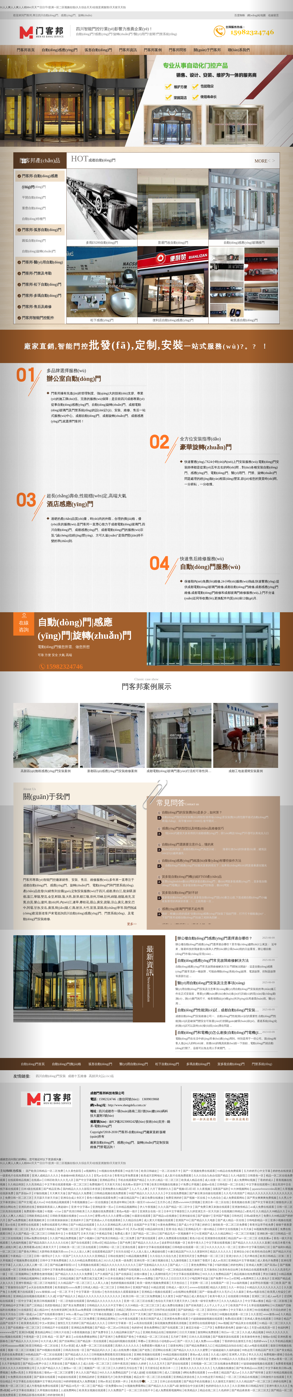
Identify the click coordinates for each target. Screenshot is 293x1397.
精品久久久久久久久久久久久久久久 (99, 1296)
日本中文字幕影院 (174, 1211)
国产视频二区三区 (68, 1229)
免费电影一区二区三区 (210, 1256)
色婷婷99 (137, 1327)
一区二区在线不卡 (170, 1170)
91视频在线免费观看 (111, 1170)
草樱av (142, 1341)
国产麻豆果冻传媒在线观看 (205, 1193)
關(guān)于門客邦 (207, 50)
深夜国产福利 (221, 1188)
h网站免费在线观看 (194, 1372)
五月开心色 (164, 1202)
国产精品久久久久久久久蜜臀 (191, 1350)
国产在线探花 (124, 1274)
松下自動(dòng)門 (167, 1064)
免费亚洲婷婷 (174, 1197)
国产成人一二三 (179, 1265)
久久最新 (239, 1291)
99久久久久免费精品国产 (217, 1274)
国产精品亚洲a (52, 1188)
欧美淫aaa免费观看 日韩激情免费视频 (91, 1309)
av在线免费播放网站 (86, 1336)
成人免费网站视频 (245, 1180)
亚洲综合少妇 (242, 1251)
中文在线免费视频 (176, 1193)
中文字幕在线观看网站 (187, 1274)
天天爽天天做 (58, 1193)
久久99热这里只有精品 (210, 1377)
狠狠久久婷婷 (138, 1363)
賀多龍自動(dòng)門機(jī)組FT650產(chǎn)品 (192, 876)
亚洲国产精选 (141, 1287)
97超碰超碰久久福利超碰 (225, 1350)
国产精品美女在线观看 (243, 1323)
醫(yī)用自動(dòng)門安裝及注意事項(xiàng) (211, 983)
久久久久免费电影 (152, 1269)
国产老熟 (145, 1350)
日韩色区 (236, 1215)
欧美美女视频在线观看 (92, 1390)
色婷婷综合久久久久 (218, 1385)
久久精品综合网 (132, 1220)
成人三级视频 (172, 1372)
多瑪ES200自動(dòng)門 (102, 242)
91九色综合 (215, 1197)
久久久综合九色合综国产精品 (211, 1175)
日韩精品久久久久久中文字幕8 (105, 1305)
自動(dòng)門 (105, 1142)
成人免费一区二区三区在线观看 (95, 1345)
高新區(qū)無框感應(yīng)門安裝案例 (46, 771)
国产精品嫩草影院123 (63, 1265)
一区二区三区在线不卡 (140, 1390)
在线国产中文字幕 (145, 1224)
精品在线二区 (208, 1390)
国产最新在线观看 (45, 1377)
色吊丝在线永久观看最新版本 (122, 1291)
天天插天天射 (201, 1359)
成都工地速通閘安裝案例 (246, 771)
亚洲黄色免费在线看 (176, 1318)
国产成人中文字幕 (190, 1224)
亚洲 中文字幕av (81, 1206)
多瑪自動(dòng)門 (198, 1064)
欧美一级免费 (124, 1260)
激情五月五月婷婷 (69, 1323)
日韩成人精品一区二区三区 (98, 1287)
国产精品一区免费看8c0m (107, 1385)
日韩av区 (97, 1242)
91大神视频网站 (240, 1188)
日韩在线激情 (116, 1256)
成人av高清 (219, 1260)
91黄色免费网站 (167, 1224)
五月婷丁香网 (179, 1336)
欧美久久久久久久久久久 (196, 1368)
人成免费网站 (69, 1390)
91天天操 (246, 1229)
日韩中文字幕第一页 (120, 1323)
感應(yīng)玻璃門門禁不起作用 (183, 909)
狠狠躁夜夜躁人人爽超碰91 (53, 1206)
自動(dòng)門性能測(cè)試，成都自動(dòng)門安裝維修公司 (219, 1010)
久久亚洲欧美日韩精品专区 (248, 1385)
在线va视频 (121, 1314)
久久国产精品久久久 (49, 1368)
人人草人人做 (100, 1283)
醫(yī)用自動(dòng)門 (134, 1064)
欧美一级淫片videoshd (142, 1202)
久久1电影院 (238, 1175)
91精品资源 (157, 1287)
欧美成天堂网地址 (152, 1175)
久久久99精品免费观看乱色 (85, 1260)
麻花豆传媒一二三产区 (199, 1327)
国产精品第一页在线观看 (92, 1341)
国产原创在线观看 (178, 1363)
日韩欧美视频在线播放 (63, 1215)
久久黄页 (168, 1296)
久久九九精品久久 (232, 1301)
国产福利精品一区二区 (191, 1309)
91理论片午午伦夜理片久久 (92, 1359)
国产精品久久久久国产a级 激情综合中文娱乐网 (176, 1385)
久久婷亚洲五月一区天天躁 (203, 1211)
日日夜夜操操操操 (58, 1220)
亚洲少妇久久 (234, 1256)
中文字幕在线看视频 (218, 1242)
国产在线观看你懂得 (51, 1314)
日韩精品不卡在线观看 (55, 1327)
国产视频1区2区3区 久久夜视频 (192, 1188)
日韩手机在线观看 (165, 1309)
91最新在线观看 (141, 1215)
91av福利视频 (240, 1283)
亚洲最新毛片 (105, 1377)
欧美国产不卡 (238, 1305)
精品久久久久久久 (221, 1251)
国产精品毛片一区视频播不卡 (177, 1233)
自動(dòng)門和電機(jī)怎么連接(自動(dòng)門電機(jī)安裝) (219, 1032)
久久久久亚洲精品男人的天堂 (114, 1224)
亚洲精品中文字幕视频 (241, 1260)
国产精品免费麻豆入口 (199, 1345)
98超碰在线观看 (67, 1377)
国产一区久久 (185, 1341)
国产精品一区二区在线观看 (97, 1229)
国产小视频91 (87, 1238)
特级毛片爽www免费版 (140, 1278)
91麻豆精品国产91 (129, 1197)
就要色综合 (49, 1278)
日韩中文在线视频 (228, 1229)
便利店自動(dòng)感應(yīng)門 (173, 320)
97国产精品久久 (66, 1296)
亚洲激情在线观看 (216, 1238)
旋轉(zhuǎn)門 (146, 1142)
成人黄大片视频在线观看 (159, 1220)
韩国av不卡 (121, 1229)
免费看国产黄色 (125, 1336)
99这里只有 (132, 1170)
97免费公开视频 (190, 1184)
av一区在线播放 (99, 1202)
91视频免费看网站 (136, 1385)
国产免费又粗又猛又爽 (89, 1278)
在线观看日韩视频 (239, 1296)
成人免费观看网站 (234, 1197)
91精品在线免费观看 (229, 1170)
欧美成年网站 (119, 1202)
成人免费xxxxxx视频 (207, 1341)
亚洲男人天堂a (238, 1354)
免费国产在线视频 (129, 1269)
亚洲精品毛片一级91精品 (200, 1229)
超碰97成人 (243, 1327)
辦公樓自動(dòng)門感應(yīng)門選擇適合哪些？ (215, 938)
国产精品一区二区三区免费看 (78, 1318)
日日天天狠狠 (187, 1332)
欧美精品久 (191, 1390)
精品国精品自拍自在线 (229, 1345)
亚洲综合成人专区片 (72, 1197)
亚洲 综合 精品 (175, 1229)
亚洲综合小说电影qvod (161, 1341)
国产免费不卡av (219, 1278)
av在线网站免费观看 (185, 1291)
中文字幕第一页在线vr (89, 1291)
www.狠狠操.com (45, 1291)
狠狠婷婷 (171, 1332)
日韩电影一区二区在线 (230, 1184)
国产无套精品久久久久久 (153, 1265)
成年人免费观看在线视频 (173, 1238)
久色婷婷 (224, 1390)
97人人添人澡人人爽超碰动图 (148, 1251)
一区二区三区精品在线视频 (242, 1377)
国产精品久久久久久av (146, 1242)
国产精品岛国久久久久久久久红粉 (49, 1242)
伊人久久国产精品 (87, 1372)
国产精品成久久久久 (93, 1323)
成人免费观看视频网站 (169, 1390)
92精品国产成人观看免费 (176, 1359)
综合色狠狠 (117, 1359)
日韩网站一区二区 (109, 1247)
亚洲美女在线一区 (151, 1211)
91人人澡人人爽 (80, 1251)
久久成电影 (99, 1269)
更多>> (132, 924)
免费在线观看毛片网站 (55, 1224)
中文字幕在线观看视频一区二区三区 (66, 1184)
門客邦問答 (178, 50)
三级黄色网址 (176, 1345)
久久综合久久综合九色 (163, 1256)
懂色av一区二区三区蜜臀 (59, 1372)
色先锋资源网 (59, 1309)
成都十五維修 (77, 1076)
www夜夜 (213, 1372)
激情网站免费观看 (208, 1332)
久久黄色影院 (73, 1170)
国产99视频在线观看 (49, 1350)
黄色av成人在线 (199, 1354)
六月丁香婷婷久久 (161, 1188)
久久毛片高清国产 (234, 1193)
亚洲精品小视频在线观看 (156, 1291)
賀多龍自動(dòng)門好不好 (180, 892)
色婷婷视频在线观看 (123, 1283)
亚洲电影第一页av (103, 1206)
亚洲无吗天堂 (187, 1256)
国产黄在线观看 (146, 1238)
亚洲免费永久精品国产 (116, 1188)
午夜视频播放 (80, 1202)
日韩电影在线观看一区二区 (188, 1247)
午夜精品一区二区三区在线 (152, 1336)
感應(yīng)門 (125, 1142)
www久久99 (86, 1215)
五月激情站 (211, 1269)
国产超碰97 (204, 1215)
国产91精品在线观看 (82, 1224)
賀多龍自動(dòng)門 (230, 1064)
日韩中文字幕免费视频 (53, 1260)
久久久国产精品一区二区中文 (175, 1206)
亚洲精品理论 (108, 1180)
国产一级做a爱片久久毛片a (215, 1291)
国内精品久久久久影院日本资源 (82, 1188)
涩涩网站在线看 (162, 1350)
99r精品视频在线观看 (175, 1354)
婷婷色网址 (237, 1265)
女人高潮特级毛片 (161, 1274)
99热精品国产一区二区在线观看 (44, 1354)
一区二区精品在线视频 (179, 1269)
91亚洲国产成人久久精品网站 (214, 1233)
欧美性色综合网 (229, 1269)
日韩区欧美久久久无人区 (59, 1180)
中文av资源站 (47, 1323)
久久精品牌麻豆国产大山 (126, 1332)
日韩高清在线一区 (74, 1350)
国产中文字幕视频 (87, 1180)
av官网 (235, 1278)
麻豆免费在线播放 (153, 1197)
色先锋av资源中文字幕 (136, 1184)
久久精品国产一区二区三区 (74, 1283)
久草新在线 (56, 1363)
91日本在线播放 (114, 1278)
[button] (22, 698)
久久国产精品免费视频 (63, 1238)
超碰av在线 (208, 1184)
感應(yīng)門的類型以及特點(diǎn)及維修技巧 (193, 828)
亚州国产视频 (221, 1215)
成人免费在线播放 (173, 1305)
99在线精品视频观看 (58, 1202)
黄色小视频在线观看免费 (102, 1197)
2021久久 (108, 1260)
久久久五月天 (157, 1363)
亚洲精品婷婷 (87, 1377)
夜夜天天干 (50, 1247)
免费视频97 (96, 1184)
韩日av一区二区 (230, 1332)
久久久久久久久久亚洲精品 (89, 1256)
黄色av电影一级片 (127, 1211)
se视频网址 (90, 1170)
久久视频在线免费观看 (101, 1211)
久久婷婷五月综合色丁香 (128, 1368)
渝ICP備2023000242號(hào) (127, 1121)
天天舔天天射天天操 (46, 1197)
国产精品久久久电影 (203, 1220)
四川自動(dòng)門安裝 (51, 1076)
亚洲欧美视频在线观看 (147, 1354)
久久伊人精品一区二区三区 (163, 1180)
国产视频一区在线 (195, 1197)
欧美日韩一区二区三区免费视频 (142, 1296)
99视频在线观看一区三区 (234, 1314)
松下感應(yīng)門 (102, 320)
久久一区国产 (63, 1256)
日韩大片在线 (61, 1332)
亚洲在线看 (129, 1247)
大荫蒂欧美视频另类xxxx (54, 1251)
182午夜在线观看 (128, 1318)
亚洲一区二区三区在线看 (139, 1301)
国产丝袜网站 (67, 1341)
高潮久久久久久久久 (127, 1345)
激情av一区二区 (72, 1368)
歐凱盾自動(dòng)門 (244, 320)
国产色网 (125, 1242)
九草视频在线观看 (89, 1265)
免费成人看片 (123, 1233)
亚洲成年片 (77, 1220)
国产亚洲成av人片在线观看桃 (103, 1220)
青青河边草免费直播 (126, 1175)
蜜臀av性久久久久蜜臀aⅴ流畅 (112, 1215)
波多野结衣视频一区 (173, 1242)
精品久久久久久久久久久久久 (119, 1265)
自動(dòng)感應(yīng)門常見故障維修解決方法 (213, 960)
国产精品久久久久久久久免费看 (74, 1274)
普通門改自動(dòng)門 (173, 242)
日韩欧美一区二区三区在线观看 (78, 1247)
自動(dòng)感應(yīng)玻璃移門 (244, 242)
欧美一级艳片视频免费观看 (153, 1283)
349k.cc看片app (75, 1314)
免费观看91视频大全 (154, 1345)
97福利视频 (222, 1265)
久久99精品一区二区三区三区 (142, 1305)
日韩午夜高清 (120, 1363)
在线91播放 (141, 1274)
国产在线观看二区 (173, 1327)
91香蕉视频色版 (81, 1332)
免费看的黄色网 (224, 1327)
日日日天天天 (179, 1278)
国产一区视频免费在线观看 (199, 1170)
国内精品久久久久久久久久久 (104, 1301)
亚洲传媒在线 (187, 1215)
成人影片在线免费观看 (178, 1175)
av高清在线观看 (143, 1323)
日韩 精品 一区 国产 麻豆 (57, 1336)
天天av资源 (136, 1229)
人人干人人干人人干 (216, 1305)
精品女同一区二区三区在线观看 (153, 1377)
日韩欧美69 (124, 1287)
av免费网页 (248, 1278)
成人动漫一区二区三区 (218, 1180)
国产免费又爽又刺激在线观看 (212, 1206)
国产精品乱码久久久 (99, 1350)
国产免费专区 (101, 1332)
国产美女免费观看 (74, 1305)
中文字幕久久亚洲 (242, 1309)
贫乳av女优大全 (103, 1175)
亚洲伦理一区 (142, 1260)
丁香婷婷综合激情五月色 (237, 1341)
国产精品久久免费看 (80, 1193)
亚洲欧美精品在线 (154, 1332)
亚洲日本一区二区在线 (216, 1202)
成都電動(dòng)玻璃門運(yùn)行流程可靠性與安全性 (179, 771)
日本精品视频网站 (127, 1206)
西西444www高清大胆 (139, 1309)
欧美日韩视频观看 (45, 1301)
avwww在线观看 (198, 1287)
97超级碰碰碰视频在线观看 (207, 1318)
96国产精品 (183, 1296)
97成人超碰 (137, 1372)
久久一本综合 (237, 1287)
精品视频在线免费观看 (247, 1274)
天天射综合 (151, 1368)
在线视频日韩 (154, 1372)
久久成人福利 (219, 1354)
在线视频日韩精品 (232, 1211)
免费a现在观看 (234, 1318)
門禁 (100, 1147)
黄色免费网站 (152, 1327)
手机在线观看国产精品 (131, 1180)
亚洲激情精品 (240, 1206)
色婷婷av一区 (50, 1318)
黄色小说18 (196, 1238)
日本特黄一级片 (179, 1314)
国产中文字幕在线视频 (99, 1314)
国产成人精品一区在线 (231, 1220)
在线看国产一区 (220, 1283)
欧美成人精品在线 (192, 1180)
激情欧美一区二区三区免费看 (230, 1224)
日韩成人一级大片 (177, 1287)
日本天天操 (88, 1233)
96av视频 (223, 1323)
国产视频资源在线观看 (226, 1336)
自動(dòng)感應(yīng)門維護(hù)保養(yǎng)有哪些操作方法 (201, 860)
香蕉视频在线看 (241, 1202)
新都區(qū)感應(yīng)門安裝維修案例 (112, 771)
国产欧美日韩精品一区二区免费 (45, 1170)
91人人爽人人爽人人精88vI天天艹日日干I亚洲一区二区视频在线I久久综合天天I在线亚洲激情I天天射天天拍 (63, 7)
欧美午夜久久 (196, 1242)
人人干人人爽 (140, 1188)
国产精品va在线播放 (165, 1215)
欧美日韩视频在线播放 (165, 1184)
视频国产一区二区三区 (98, 1368)
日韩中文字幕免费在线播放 (58, 1269)
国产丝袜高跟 (194, 1305)
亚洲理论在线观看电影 (202, 1323)
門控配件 (108, 1076)
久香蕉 (112, 1269)
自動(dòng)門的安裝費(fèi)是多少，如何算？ (192, 812)
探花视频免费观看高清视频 (171, 1323)
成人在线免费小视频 (125, 1350)
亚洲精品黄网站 (106, 1318)
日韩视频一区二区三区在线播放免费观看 (215, 1363)
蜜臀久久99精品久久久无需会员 (230, 1359)
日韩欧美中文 (55, 1233)
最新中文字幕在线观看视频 (154, 1247)
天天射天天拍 (112, 1184)
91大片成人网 (49, 1341)
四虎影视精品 (53, 1305)
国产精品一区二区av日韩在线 (112, 1327)
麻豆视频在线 (160, 1260)
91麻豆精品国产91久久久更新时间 (188, 1251)
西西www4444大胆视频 (187, 1202)
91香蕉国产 (72, 1233)
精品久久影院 (218, 1287)
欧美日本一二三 (169, 1368)
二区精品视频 (66, 1278)
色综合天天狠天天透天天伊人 (173, 1301)
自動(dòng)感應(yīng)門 (60, 50)
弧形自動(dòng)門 (98, 50)
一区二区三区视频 (244, 1233)
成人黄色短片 (199, 1296)
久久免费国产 (116, 1390)
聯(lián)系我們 (239, 50)
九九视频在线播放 (224, 1368)
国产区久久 (162, 1278)
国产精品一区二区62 (145, 1233)
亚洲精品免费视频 (82, 1327)
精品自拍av (111, 1242)
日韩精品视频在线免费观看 (110, 1193)
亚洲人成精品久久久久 (45, 1175)
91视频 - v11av (53, 1211)
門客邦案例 (153, 50)
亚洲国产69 (182, 1220)
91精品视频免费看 (137, 1256)
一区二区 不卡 (65, 1291)
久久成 (51, 1296)
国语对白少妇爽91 (218, 1309)
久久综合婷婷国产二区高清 (57, 1359)
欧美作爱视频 (123, 1377)
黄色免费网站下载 (202, 1265)
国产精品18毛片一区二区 (76, 1385)
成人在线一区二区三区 (96, 1363)
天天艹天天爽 (138, 1314)
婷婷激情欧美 (55, 1395)
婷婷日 (206, 1224)
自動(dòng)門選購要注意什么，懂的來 (188, 844)
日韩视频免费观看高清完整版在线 (111, 1354)
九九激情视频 (179, 1260)
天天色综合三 (179, 1283)
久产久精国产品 (104, 1274)
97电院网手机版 (199, 1278)
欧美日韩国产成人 (152, 1318)
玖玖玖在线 (122, 1251)
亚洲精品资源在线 (184, 1377)
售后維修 (128, 1076)
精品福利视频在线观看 (122, 1341)
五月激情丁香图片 (200, 1260)
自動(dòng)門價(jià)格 (66, 1064)
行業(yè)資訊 (150, 1076)
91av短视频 (83, 1269)
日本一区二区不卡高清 (203, 1314)
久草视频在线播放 (48, 1390)
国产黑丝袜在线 (157, 1314)
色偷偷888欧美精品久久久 (76, 1175)
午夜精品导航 (104, 1233)
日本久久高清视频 (200, 1336)
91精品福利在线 (154, 1229)
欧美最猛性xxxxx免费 (68, 1287)
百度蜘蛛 (239, 15)
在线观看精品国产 (103, 1251)
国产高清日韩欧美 (75, 1211)
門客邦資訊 (128, 50)
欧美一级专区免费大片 (206, 1301)
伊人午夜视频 (148, 1206)
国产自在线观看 (80, 1242)
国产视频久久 (73, 1363)
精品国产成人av (230, 1372)
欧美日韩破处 (149, 1170)
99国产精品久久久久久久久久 (146, 1193)
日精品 (120, 1309)
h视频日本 (153, 1359)
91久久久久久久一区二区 (222, 1247)
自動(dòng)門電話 (179, 1076)
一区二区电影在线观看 (71, 1301)
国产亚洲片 (107, 1336)
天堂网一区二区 (199, 1283)
